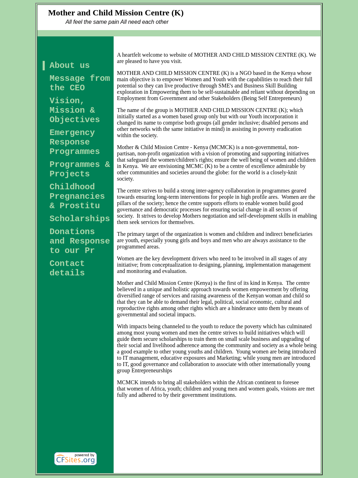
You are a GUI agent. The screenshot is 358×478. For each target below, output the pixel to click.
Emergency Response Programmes (75, 142)
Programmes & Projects (80, 169)
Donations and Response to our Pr (80, 241)
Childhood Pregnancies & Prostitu (77, 196)
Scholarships (80, 219)
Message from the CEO (80, 83)
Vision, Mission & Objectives (75, 110)
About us (70, 65)
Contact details (67, 268)
